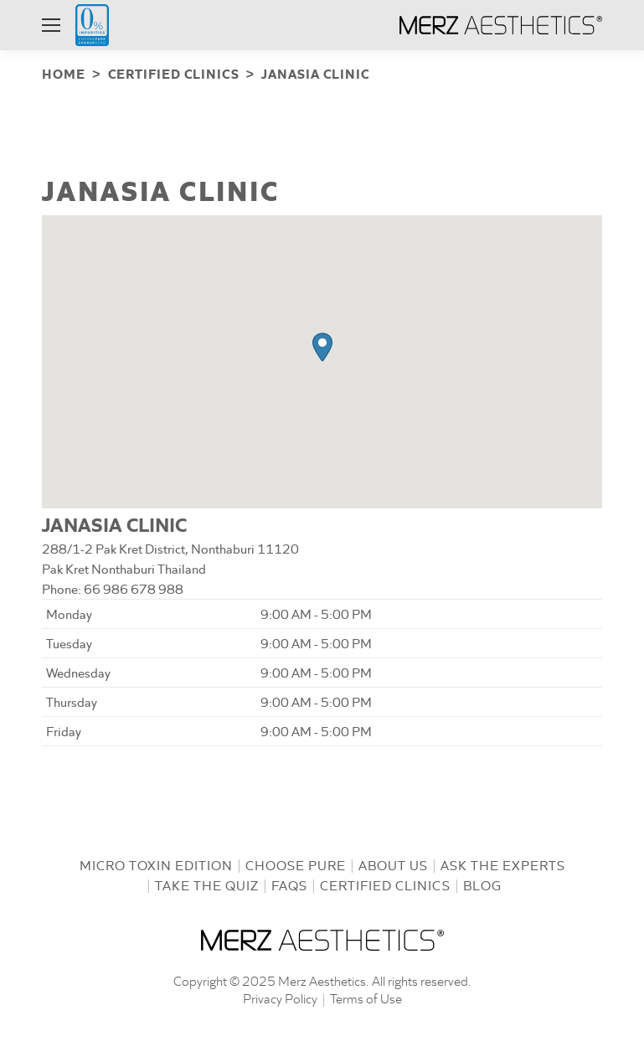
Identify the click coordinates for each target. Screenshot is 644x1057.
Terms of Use (366, 996)
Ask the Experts (502, 863)
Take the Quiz (207, 883)
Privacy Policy (280, 996)
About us (393, 863)
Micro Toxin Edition (156, 863)
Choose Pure (295, 863)
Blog (482, 883)
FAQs (289, 883)
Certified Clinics (385, 883)
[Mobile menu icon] (51, 25)
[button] (322, 345)
